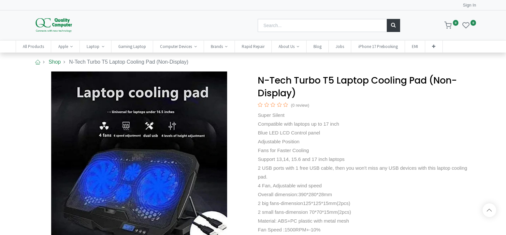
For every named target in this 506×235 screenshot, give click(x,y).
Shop (55, 62)
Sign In (469, 5)
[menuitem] (48, 46)
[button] (448, 46)
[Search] (393, 25)
